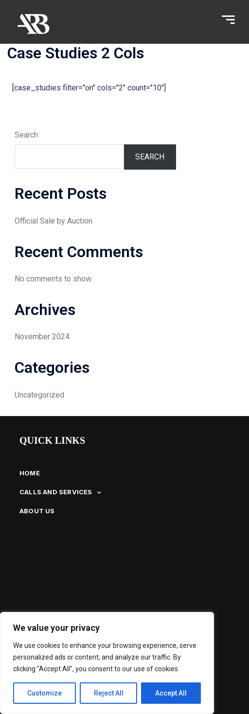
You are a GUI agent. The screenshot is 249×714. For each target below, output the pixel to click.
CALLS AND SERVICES (60, 492)
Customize (44, 693)
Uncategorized (39, 395)
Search (26, 134)
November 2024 (42, 336)
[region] (107, 663)
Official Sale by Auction (53, 221)
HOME (29, 473)
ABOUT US (37, 511)
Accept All (171, 693)
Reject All (109, 693)
